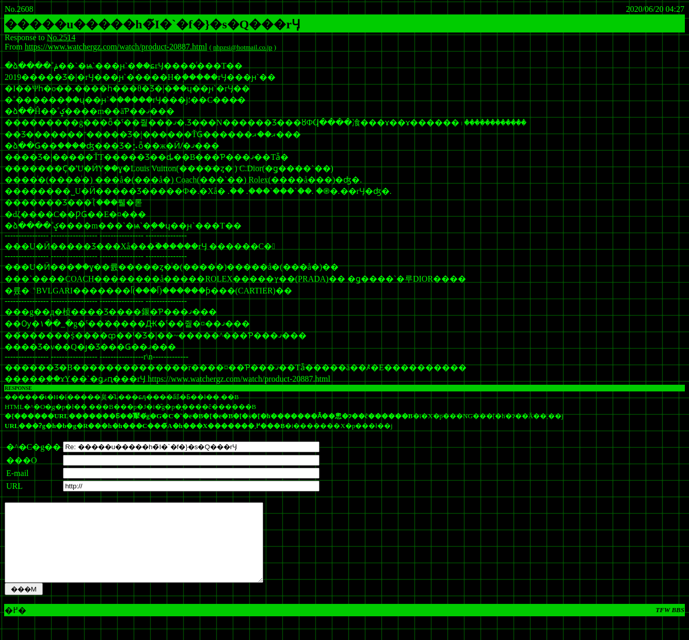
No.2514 (61, 37)
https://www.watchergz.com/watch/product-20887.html (116, 46)
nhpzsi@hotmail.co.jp (243, 47)
